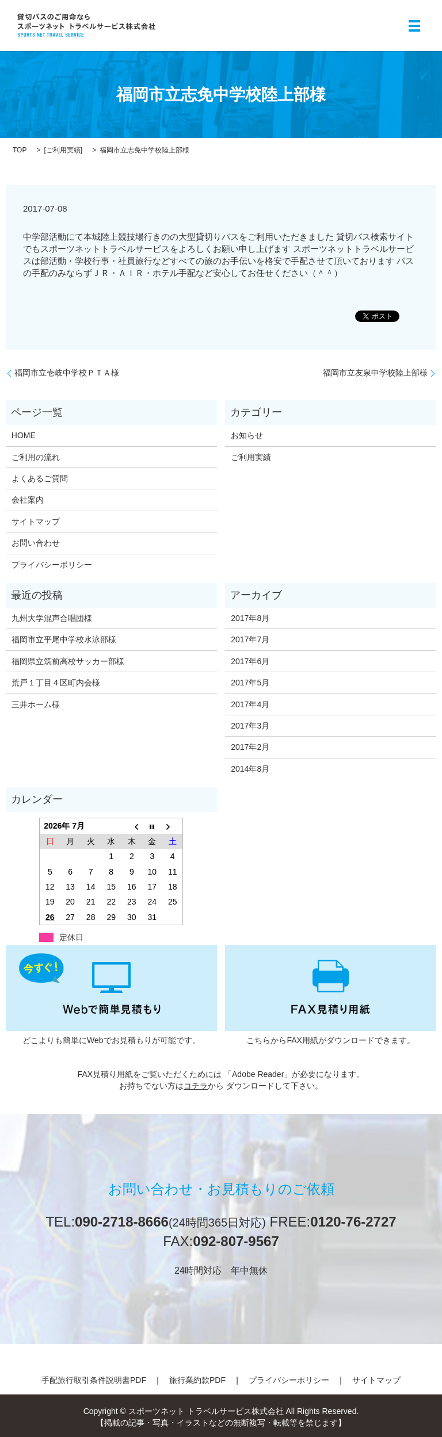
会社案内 (28, 499)
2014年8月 (250, 768)
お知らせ (247, 435)
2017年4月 (250, 704)
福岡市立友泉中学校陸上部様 (375, 372)
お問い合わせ (36, 542)
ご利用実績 (63, 150)
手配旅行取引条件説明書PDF (93, 1380)
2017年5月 (250, 682)
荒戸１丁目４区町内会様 (56, 682)
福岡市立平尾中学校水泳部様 (64, 639)
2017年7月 (250, 639)
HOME (24, 435)
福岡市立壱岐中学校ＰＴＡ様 (66, 372)
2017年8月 (250, 618)
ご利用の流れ (36, 457)
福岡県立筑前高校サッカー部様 (68, 661)
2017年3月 (250, 725)
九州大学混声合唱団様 (52, 618)
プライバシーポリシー (52, 564)
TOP (19, 150)
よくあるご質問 (40, 478)
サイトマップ (36, 521)
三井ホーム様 (36, 704)
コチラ (196, 1085)
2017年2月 (250, 747)
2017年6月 (250, 661)
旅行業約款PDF (197, 1380)
